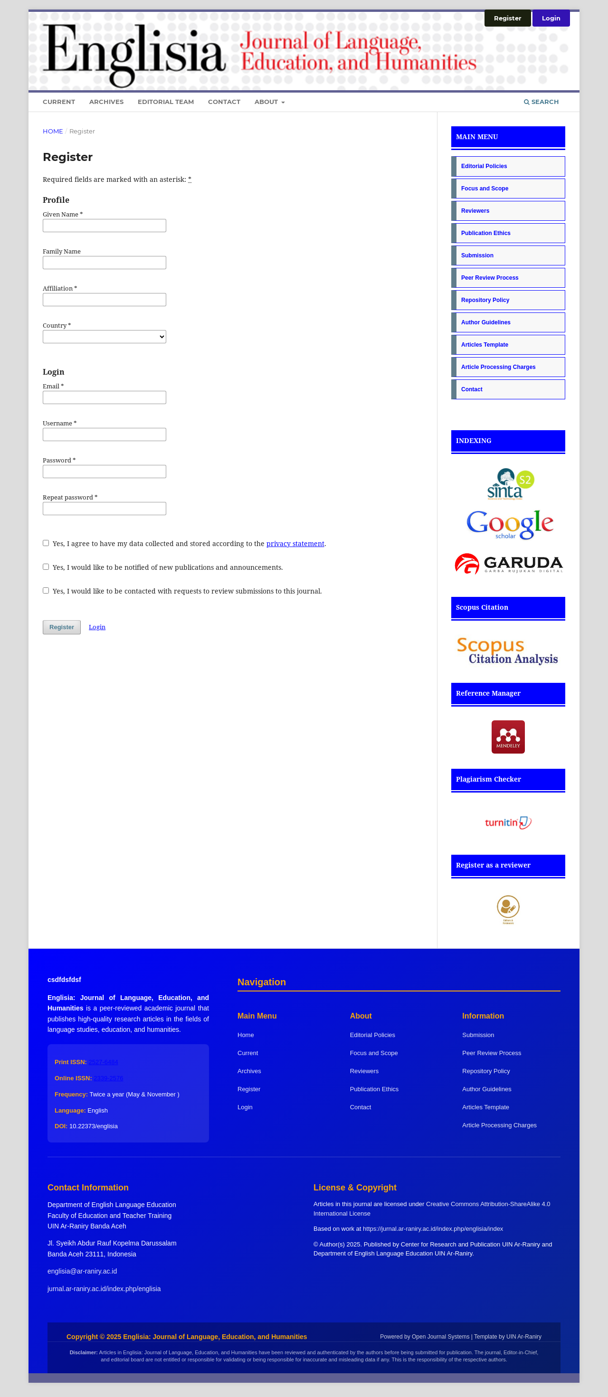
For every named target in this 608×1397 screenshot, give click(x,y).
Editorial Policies (484, 166)
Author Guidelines (486, 322)
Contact (224, 101)
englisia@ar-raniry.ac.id (82, 1271)
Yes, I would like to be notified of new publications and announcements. (163, 567)
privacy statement (295, 543)
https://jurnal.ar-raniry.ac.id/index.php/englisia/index (433, 1228)
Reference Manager (488, 693)
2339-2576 (108, 1078)
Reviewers (475, 211)
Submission (477, 255)
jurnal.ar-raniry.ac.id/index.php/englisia (104, 1289)
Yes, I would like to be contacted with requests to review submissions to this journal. (182, 590)
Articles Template (484, 344)
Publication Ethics (486, 233)
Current (59, 101)
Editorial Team (166, 101)
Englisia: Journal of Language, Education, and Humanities (215, 1336)
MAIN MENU (477, 136)
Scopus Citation (482, 607)
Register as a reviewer (493, 864)
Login (551, 18)
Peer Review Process (490, 277)
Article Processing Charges (498, 367)
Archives (106, 101)
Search (541, 101)
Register (508, 18)
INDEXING (474, 440)
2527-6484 (103, 1062)
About (267, 101)
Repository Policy (485, 300)
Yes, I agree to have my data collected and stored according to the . (184, 543)
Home (53, 131)
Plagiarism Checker (488, 778)
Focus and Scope (484, 188)
